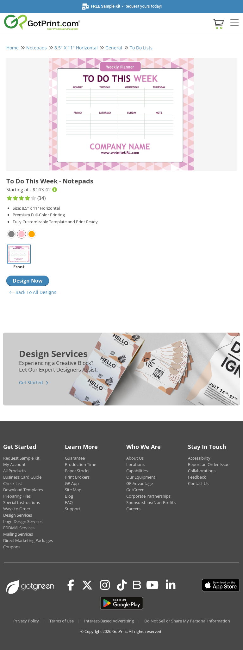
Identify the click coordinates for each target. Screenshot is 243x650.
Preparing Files (17, 496)
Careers (133, 509)
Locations (135, 464)
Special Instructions (21, 502)
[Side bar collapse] (234, 23)
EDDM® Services (18, 528)
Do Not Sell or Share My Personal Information (187, 621)
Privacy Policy (26, 621)
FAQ (69, 502)
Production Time (80, 464)
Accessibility (199, 458)
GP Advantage (139, 483)
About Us (135, 458)
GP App (72, 483)
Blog (69, 496)
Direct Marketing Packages (28, 540)
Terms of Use (61, 621)
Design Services (17, 515)
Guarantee (75, 458)
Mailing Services (18, 534)
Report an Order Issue (208, 464)
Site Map (73, 490)
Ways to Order (16, 509)
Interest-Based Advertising (109, 621)
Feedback (197, 477)
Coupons (11, 547)
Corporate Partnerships (148, 496)
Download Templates (23, 490)
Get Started (31, 382)
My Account (14, 464)
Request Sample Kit (21, 458)
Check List (12, 483)
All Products (14, 471)
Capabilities (137, 471)
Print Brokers (77, 477)
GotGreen (135, 490)
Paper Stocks (77, 471)
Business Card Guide (22, 477)
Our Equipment (140, 477)
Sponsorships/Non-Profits (151, 502)
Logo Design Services (22, 521)
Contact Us (198, 483)
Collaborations (201, 471)
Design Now (28, 280)
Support (72, 509)
